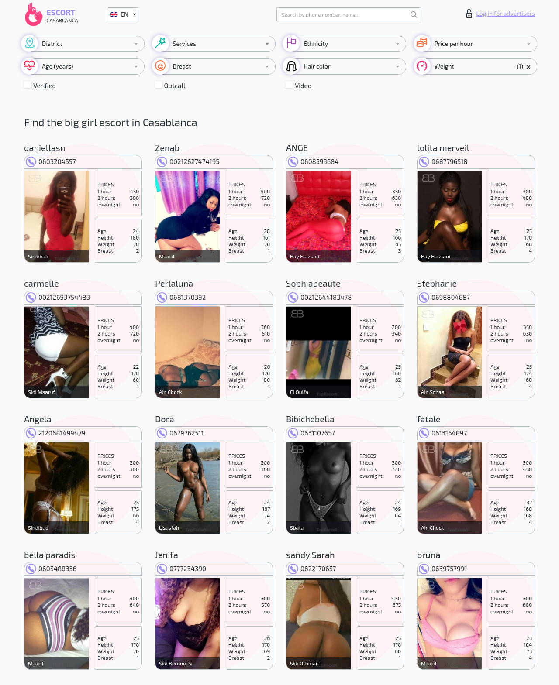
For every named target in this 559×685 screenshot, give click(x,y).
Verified (44, 85)
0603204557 (51, 161)
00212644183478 (320, 297)
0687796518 (443, 161)
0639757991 (443, 568)
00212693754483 (58, 297)
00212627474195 (188, 161)
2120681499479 (55, 433)
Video (303, 85)
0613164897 (443, 433)
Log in (500, 13)
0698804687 (444, 297)
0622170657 (312, 568)
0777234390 (181, 568)
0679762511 (180, 433)
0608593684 (313, 161)
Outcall (175, 85)
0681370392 (181, 297)
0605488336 (51, 568)
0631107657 (311, 433)
